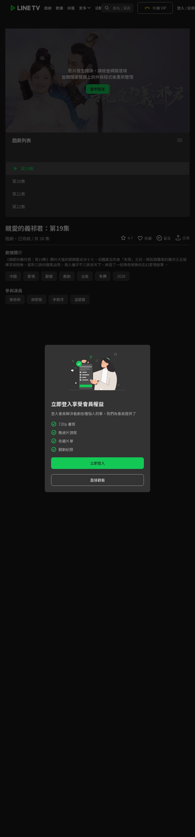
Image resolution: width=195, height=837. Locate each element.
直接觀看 (97, 480)
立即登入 (97, 463)
